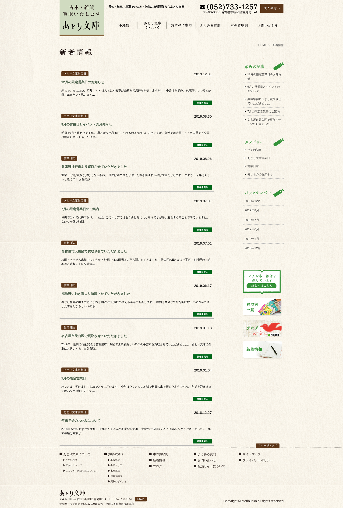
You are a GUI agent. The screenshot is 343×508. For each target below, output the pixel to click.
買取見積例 (116, 476)
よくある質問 (207, 454)
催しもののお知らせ (260, 174)
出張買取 (115, 460)
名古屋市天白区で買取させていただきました (264, 122)
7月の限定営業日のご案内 (264, 111)
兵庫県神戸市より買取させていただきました (264, 101)
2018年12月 (253, 248)
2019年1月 (252, 239)
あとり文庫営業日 (259, 158)
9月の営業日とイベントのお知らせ (264, 89)
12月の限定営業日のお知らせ (264, 76)
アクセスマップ (74, 465)
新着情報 (159, 460)
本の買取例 (160, 454)
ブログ (157, 466)
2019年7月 (252, 220)
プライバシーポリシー (258, 460)
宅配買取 (115, 470)
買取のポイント (118, 481)
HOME (262, 45)
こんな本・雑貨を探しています (82, 470)
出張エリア (116, 465)
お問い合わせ (207, 460)
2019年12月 (253, 201)
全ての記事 (255, 149)
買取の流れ (115, 454)
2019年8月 (252, 210)
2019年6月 (252, 229)
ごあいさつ (71, 460)
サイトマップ (252, 454)
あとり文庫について (77, 454)
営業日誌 (253, 166)
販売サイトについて (211, 466)
